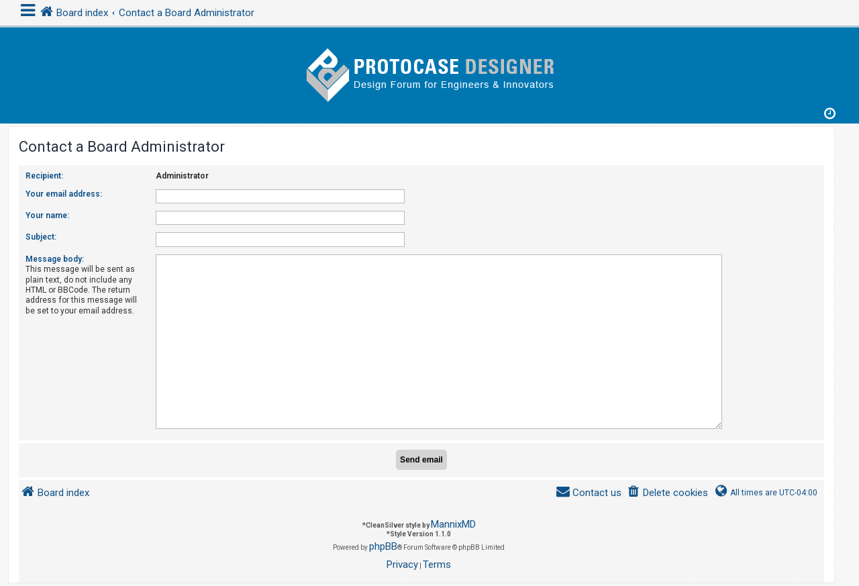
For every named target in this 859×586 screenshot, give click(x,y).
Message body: (55, 259)
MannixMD (453, 519)
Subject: (41, 237)
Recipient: (44, 176)
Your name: (47, 215)
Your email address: (64, 194)
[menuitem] (667, 488)
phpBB (383, 541)
